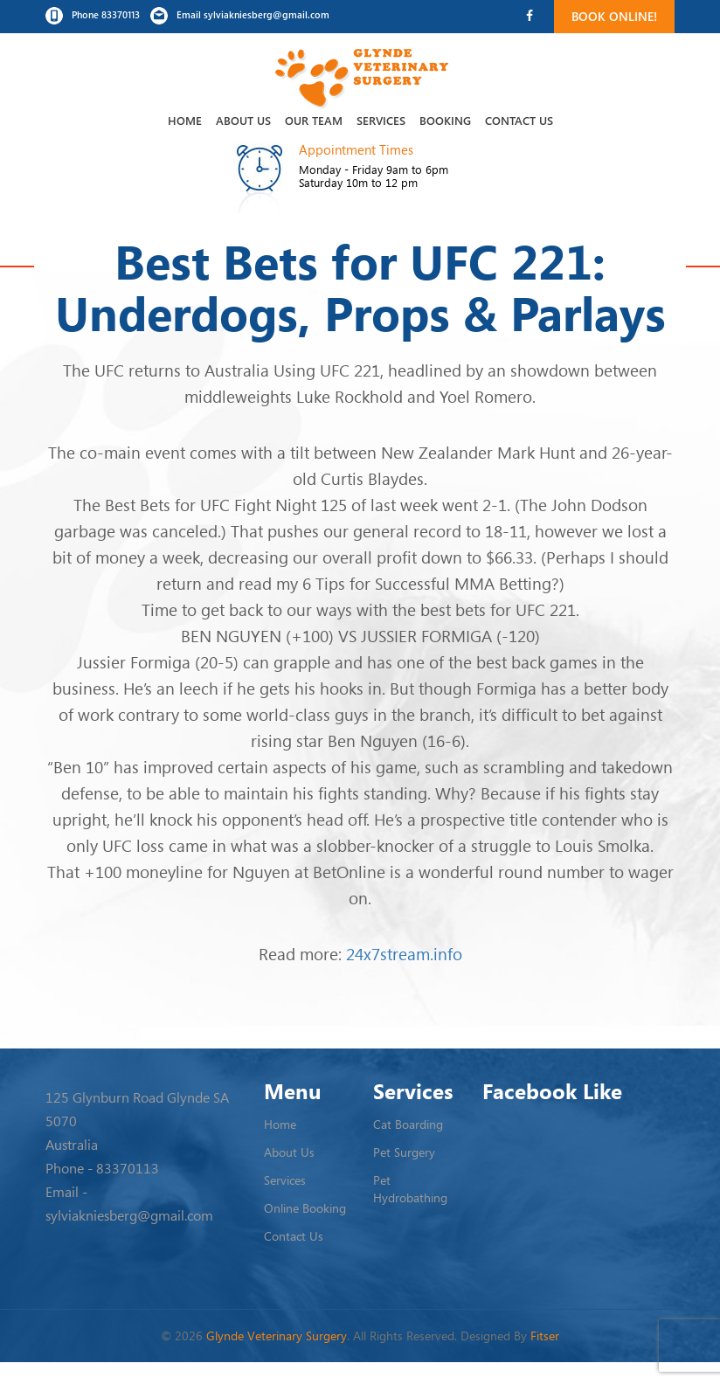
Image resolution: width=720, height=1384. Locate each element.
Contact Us (519, 120)
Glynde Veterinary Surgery (276, 1335)
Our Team (314, 120)
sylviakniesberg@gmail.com (129, 1215)
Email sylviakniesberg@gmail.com (239, 15)
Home (185, 120)
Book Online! (614, 16)
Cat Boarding (408, 1124)
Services (381, 120)
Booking (445, 120)
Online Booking (305, 1208)
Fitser (544, 1335)
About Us (243, 120)
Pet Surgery (404, 1152)
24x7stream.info (404, 953)
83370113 (127, 1168)
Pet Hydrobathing (410, 1189)
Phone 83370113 (92, 15)
